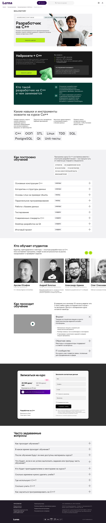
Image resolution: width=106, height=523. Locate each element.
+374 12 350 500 (17, 503)
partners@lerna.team (18, 512)
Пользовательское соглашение (41, 511)
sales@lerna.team (17, 507)
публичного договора (72, 415)
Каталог (4, 7)
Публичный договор (39, 503)
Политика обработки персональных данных (45, 506)
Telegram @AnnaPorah (18, 511)
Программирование (12, 7)
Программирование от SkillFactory (25, 7)
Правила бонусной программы (41, 508)
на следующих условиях (73, 413)
